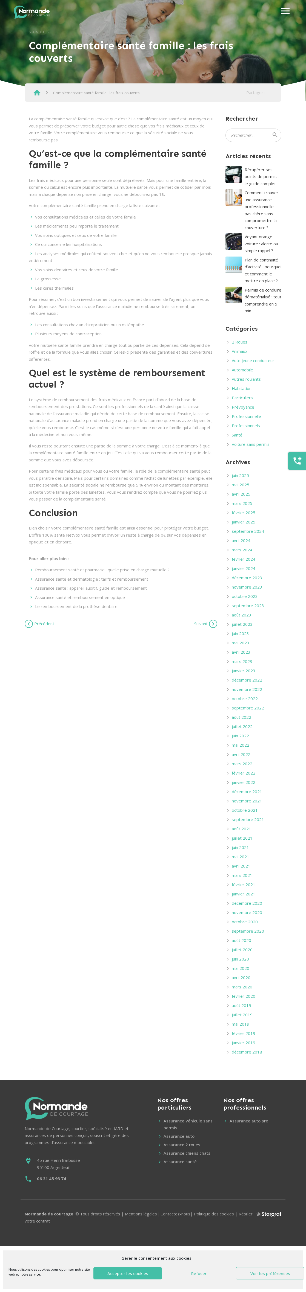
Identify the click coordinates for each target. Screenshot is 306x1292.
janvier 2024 (243, 568)
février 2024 (243, 559)
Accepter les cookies (127, 1273)
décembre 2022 (247, 680)
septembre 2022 (248, 708)
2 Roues (239, 342)
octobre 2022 (245, 698)
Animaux (239, 351)
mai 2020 (240, 968)
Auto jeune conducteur (253, 360)
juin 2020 (240, 959)
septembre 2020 (248, 931)
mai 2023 (240, 642)
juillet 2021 (242, 838)
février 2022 (243, 773)
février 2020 (243, 996)
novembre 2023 (247, 587)
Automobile (242, 370)
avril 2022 (241, 754)
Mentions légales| (143, 1214)
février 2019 (243, 1033)
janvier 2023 (243, 670)
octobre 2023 (245, 596)
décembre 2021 (247, 791)
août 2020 (241, 940)
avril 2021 (241, 866)
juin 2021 (240, 847)
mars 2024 (242, 549)
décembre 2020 (247, 903)
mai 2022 (240, 745)
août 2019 (241, 1005)
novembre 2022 (247, 689)
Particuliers (242, 397)
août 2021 (241, 828)
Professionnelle (246, 416)
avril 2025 (241, 494)
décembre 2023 (247, 577)
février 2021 (243, 884)
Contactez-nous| (177, 1214)
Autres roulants (246, 379)
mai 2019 (240, 1024)
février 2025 (243, 512)
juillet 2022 (242, 726)
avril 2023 (241, 652)
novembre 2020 (247, 912)
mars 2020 (242, 987)
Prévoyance (243, 407)
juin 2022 (240, 735)
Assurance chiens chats (187, 1153)
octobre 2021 (245, 810)
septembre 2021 (248, 819)
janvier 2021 (243, 894)
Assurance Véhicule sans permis (188, 1124)
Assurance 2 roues (182, 1144)
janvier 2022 (243, 782)
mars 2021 (242, 875)
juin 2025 (240, 475)
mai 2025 (240, 484)
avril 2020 (241, 977)
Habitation (241, 388)
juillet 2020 (242, 949)
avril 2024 (241, 540)
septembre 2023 (248, 605)
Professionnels (246, 425)
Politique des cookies (214, 1214)
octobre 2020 (245, 921)
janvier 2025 (243, 522)
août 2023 (241, 615)
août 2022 (241, 717)
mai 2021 (240, 856)
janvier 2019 (243, 1042)
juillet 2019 (242, 1014)
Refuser (199, 1273)
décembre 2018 (247, 1052)
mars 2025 (242, 503)
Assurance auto (179, 1136)
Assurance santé (180, 1161)
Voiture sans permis (251, 444)
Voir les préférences (270, 1273)
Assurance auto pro (249, 1121)
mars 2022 (242, 763)
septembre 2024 (248, 531)
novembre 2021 (247, 801)
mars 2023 (242, 661)
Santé (37, 32)
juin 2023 (240, 633)
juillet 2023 (242, 624)
